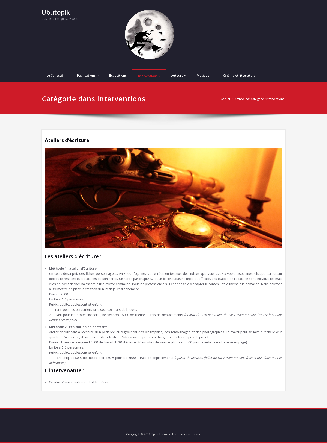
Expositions (118, 75)
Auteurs (178, 75)
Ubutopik (55, 12)
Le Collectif (56, 75)
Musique (204, 75)
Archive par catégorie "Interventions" (258, 99)
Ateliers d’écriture (68, 140)
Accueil (221, 99)
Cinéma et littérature (240, 75)
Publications (88, 75)
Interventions (148, 76)
